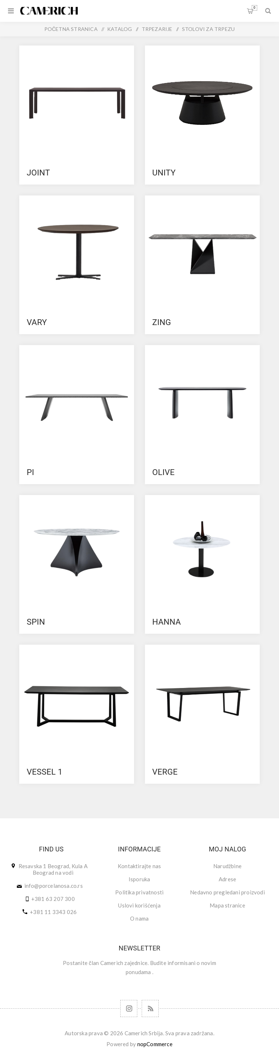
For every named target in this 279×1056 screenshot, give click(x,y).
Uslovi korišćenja (139, 905)
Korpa (254, 8)
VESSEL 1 (44, 771)
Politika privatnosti (139, 892)
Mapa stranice (227, 905)
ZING (161, 322)
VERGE (165, 771)
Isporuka (139, 879)
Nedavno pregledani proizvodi (227, 892)
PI (30, 472)
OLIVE (163, 472)
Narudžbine (227, 866)
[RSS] (150, 1008)
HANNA (166, 621)
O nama (139, 918)
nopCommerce (155, 1044)
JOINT (38, 172)
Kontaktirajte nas (139, 866)
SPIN (36, 621)
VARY (37, 322)
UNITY (164, 172)
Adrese (227, 879)
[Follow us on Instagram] (128, 1008)
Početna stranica (71, 29)
